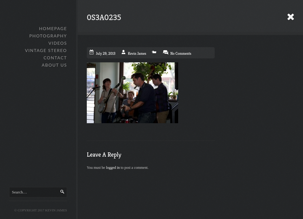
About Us (54, 65)
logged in (113, 167)
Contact (55, 57)
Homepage (53, 28)
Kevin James (137, 53)
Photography (48, 35)
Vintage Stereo (46, 50)
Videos (57, 43)
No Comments (180, 53)
